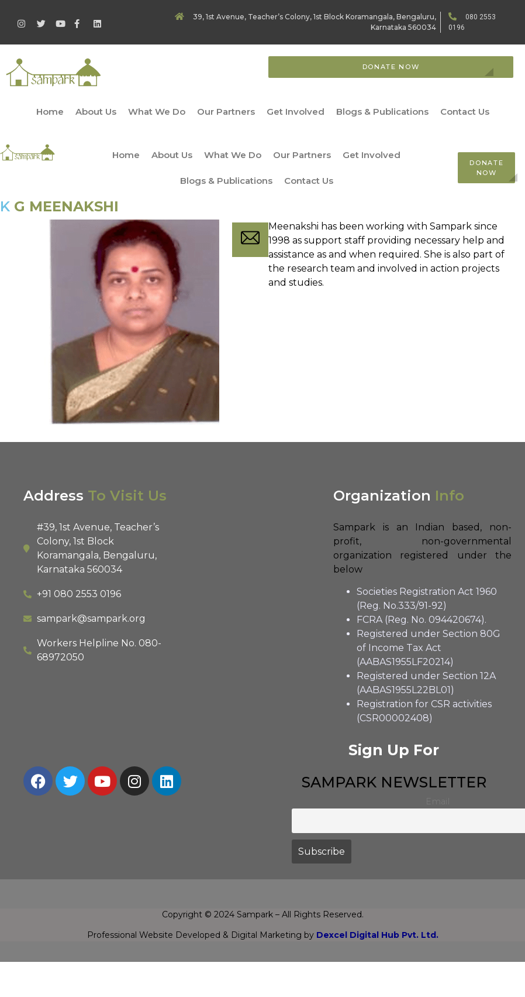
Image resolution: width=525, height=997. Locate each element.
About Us (95, 111)
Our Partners (226, 111)
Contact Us (464, 111)
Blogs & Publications (382, 111)
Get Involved (295, 111)
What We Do (156, 111)
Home (50, 111)
